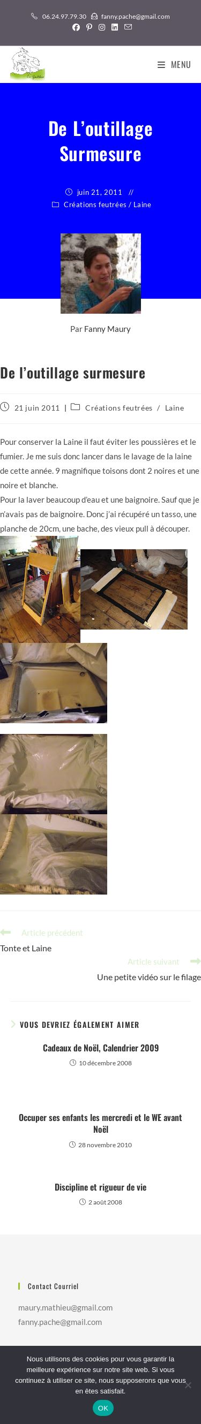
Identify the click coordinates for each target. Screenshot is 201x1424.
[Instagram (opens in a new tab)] (101, 27)
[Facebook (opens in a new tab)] (76, 27)
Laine (142, 204)
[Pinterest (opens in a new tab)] (89, 27)
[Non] (187, 1385)
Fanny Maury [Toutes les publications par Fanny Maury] (107, 329)
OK (103, 1408)
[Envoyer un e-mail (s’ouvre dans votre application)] (126, 27)
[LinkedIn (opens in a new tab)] (114, 27)
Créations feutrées (95, 204)
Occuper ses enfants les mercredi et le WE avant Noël (100, 1123)
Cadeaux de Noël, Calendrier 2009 (101, 1048)
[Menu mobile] (174, 64)
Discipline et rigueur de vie (100, 1187)
